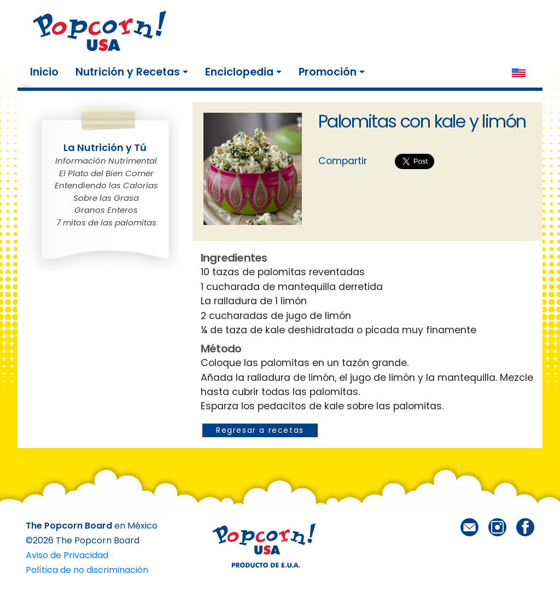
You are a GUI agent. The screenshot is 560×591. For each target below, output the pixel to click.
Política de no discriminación (87, 570)
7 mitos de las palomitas (106, 222)
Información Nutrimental (106, 160)
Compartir (342, 160)
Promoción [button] (328, 72)
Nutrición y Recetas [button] (127, 72)
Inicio (46, 71)
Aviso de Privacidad (67, 555)
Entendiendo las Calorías (106, 185)
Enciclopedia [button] (239, 72)
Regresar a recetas (260, 430)
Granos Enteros (106, 210)
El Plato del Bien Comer (106, 173)
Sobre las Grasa (106, 198)
